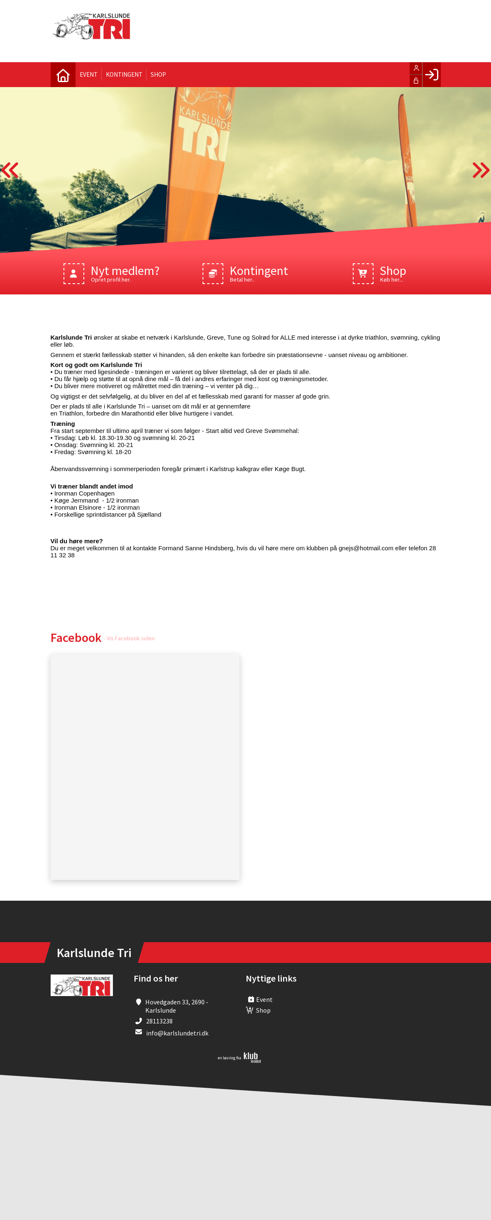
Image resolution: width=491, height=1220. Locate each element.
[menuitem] (63, 74)
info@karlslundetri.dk (177, 1033)
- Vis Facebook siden (129, 638)
